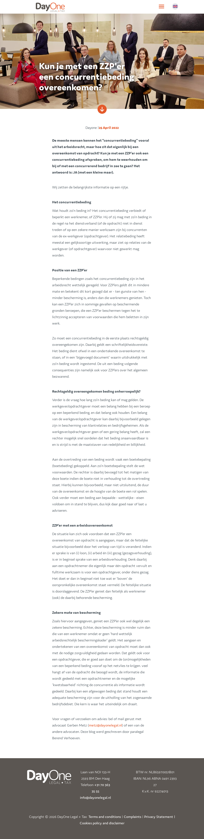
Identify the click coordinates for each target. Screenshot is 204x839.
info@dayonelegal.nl (95, 797)
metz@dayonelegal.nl (105, 725)
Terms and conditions (104, 816)
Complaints (132, 816)
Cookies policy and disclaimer (102, 823)
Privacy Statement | (159, 816)
